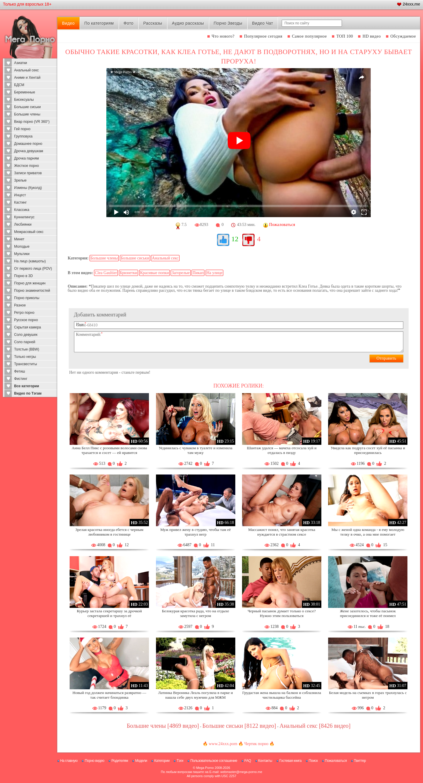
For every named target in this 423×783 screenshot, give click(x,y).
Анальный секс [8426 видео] (314, 725)
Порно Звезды (228, 23)
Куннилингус (24, 217)
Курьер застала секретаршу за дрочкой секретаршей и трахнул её (109, 613)
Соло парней (24, 342)
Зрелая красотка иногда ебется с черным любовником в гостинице (109, 531)
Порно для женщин (30, 283)
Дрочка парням (26, 158)
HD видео (371, 36)
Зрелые (20, 180)
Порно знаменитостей (32, 291)
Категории (161, 761)
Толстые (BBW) (26, 349)
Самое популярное (309, 36)
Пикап (198, 273)
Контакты (265, 761)
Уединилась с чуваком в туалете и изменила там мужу (195, 450)
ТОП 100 (344, 36)
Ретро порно (24, 313)
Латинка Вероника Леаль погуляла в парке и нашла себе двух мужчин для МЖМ (195, 695)
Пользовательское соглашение (213, 761)
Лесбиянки (22, 224)
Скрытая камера (27, 327)
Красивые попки (154, 273)
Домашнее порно (28, 144)
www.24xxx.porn (223, 744)
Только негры (25, 357)
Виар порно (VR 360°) (32, 122)
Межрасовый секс (28, 232)
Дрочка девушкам (28, 151)
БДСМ (19, 85)
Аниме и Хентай (27, 78)
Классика (21, 210)
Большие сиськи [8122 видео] (239, 725)
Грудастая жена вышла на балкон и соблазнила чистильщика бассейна (281, 695)
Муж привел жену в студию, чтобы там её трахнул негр (195, 531)
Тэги (180, 761)
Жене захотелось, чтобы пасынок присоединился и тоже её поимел (368, 613)
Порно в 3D (23, 276)
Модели (141, 761)
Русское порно (26, 320)
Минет (19, 239)
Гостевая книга (290, 761)
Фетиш (19, 371)
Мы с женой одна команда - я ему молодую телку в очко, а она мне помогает (367, 531)
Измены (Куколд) (28, 188)
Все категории (26, 386)
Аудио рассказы (188, 23)
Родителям (119, 761)
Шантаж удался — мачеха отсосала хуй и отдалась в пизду (281, 450)
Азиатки (20, 63)
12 (235, 239)
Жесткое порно (26, 166)
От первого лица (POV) (33, 268)
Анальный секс (26, 70)
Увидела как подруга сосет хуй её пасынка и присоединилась (367, 450)
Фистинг (20, 379)
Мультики (21, 254)
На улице (214, 273)
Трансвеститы (25, 364)
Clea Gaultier (106, 273)
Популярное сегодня (263, 36)
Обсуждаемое (403, 36)
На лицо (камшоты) (30, 261)
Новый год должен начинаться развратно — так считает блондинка (109, 695)
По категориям (99, 23)
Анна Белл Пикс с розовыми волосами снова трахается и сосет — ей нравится (109, 450)
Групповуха (23, 136)
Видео (68, 23)
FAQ (247, 761)
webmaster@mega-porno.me (241, 772)
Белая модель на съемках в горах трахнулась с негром (368, 695)
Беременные (24, 92)
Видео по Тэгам (27, 393)
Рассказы (152, 23)
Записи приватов (28, 173)
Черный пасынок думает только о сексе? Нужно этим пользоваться (282, 613)
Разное (20, 305)
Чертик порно (256, 744)
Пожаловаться (336, 761)
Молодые (21, 246)
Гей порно (22, 129)
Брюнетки (128, 273)
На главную (69, 761)
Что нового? (223, 36)
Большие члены (27, 114)
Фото (129, 23)
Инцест (20, 195)
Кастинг (20, 202)
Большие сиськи (27, 107)
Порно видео (94, 761)
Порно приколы (26, 298)
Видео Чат (262, 23)
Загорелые (180, 273)
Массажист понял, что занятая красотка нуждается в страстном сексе (281, 531)
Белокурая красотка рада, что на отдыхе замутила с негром (195, 613)
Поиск (313, 761)
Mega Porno (205, 767)
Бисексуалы (24, 100)
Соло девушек (26, 335)
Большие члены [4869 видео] (163, 725)
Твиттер (360, 761)
